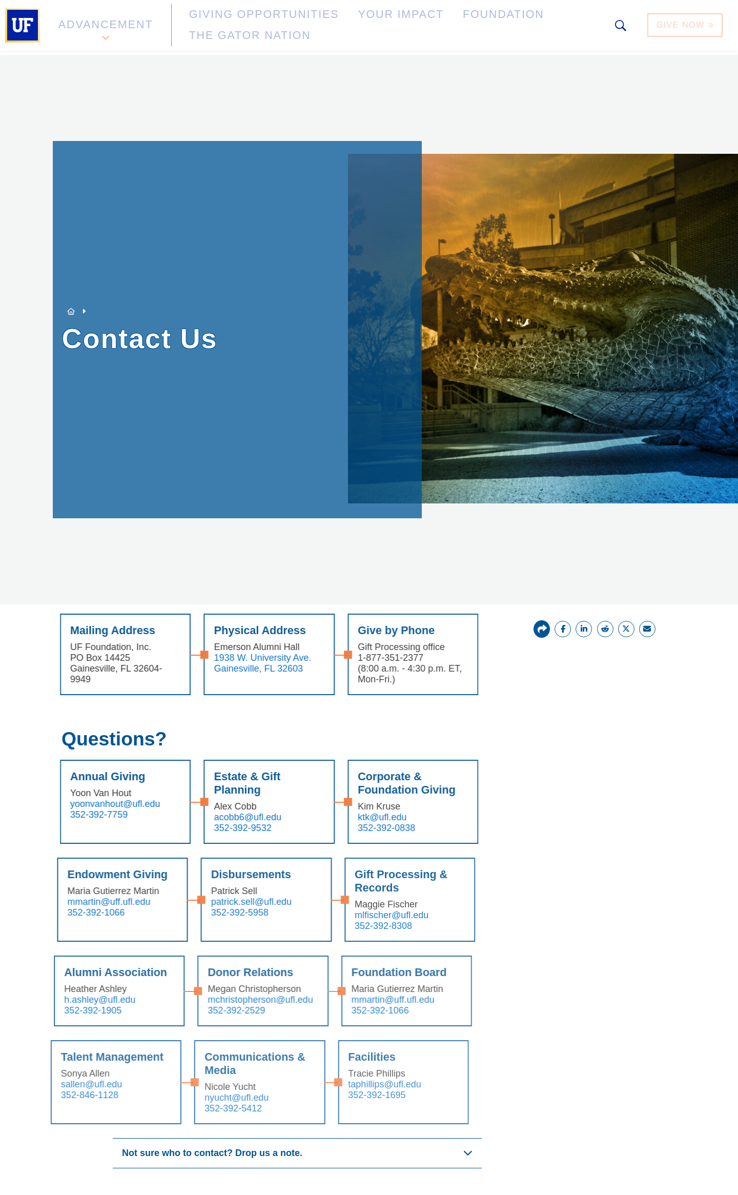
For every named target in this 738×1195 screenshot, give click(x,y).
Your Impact (341, 27)
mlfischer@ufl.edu (369, 915)
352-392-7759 (80, 814)
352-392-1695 (354, 1095)
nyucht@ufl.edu (214, 1097)
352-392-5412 (210, 1108)
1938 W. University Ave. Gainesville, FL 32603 (243, 663)
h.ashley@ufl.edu (77, 1000)
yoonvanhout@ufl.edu (96, 804)
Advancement (104, 27)
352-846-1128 (67, 1095)
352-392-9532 (223, 828)
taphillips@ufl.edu (361, 1084)
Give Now (686, 27)
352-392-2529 (214, 1010)
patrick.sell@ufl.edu (230, 902)
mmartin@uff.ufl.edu (88, 902)
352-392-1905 (70, 1010)
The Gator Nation (519, 27)
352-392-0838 (366, 828)
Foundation (423, 27)
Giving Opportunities (233, 27)
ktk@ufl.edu (362, 817)
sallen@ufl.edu (68, 1084)
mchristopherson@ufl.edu (238, 1000)
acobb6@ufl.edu (228, 817)
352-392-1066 (75, 912)
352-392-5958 (218, 912)
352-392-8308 (361, 926)
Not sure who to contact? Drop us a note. (212, 1153)
